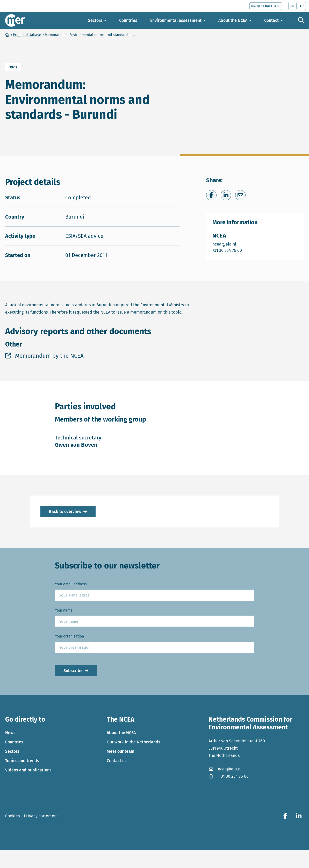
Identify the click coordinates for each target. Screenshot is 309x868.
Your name (64, 655)
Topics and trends (22, 805)
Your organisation (69, 681)
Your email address (71, 629)
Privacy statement (41, 860)
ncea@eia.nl (227, 288)
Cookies (12, 860)
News (10, 777)
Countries (14, 786)
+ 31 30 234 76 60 (229, 820)
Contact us (117, 805)
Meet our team (120, 795)
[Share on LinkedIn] (226, 240)
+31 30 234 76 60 (227, 294)
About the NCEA (121, 777)
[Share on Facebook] (211, 240)
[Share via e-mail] (240, 240)
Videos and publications (28, 814)
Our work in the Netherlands (133, 786)
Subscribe (73, 715)
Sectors (12, 795)
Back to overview (65, 555)
